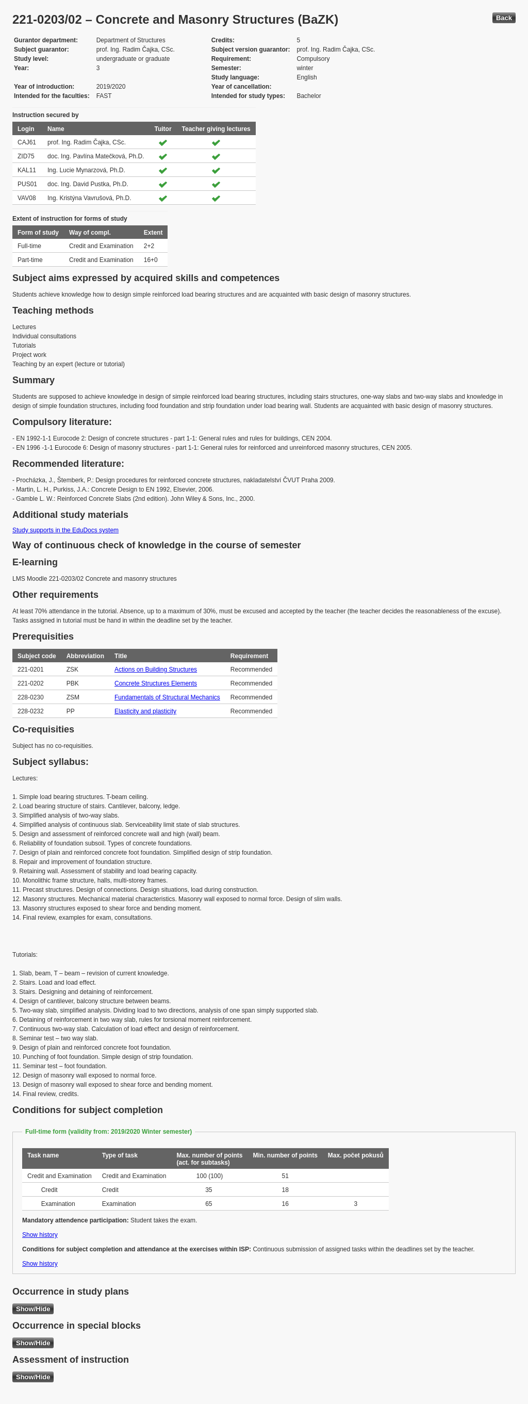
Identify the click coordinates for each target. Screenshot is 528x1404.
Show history (40, 1234)
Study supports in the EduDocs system (65, 530)
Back (504, 18)
